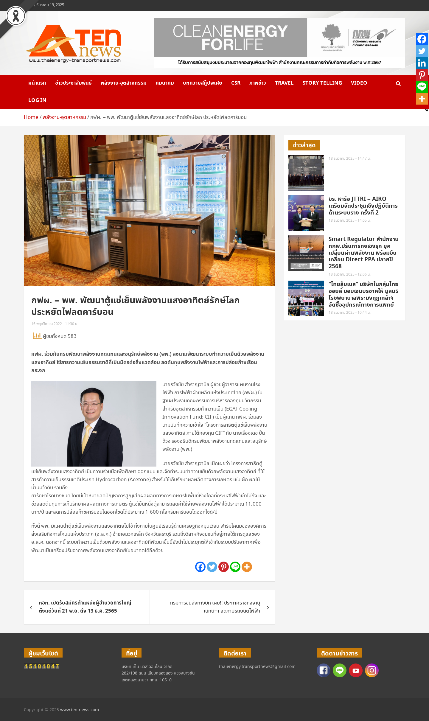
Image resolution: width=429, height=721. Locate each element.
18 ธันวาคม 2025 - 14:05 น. (350, 220)
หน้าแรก (37, 83)
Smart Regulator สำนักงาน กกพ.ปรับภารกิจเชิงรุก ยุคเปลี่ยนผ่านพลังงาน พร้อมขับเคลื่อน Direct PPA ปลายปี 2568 (364, 253)
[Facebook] (200, 567)
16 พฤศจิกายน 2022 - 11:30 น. (54, 324)
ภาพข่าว (257, 83)
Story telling (322, 83)
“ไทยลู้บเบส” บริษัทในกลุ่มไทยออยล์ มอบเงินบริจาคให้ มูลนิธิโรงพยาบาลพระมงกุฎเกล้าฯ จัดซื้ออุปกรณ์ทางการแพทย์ (364, 294)
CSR (235, 83)
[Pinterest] (223, 567)
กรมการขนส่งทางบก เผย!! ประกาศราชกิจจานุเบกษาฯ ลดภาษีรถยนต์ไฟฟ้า (215, 607)
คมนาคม (165, 83)
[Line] (235, 567)
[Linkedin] (422, 63)
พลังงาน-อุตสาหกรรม (124, 83)
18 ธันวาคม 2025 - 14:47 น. (350, 158)
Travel (284, 83)
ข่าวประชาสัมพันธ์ (73, 83)
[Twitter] (212, 567)
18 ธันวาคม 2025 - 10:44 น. (350, 312)
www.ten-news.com (79, 710)
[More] (247, 567)
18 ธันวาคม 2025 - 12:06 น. (350, 274)
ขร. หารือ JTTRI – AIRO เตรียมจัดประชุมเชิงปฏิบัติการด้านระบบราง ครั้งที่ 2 (363, 206)
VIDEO (359, 83)
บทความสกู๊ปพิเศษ (202, 83)
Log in (37, 100)
